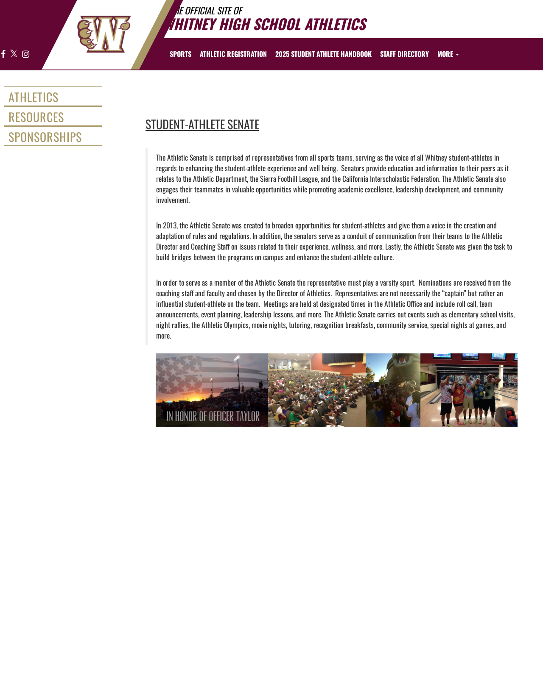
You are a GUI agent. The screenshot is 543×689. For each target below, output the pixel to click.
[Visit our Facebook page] (3, 54)
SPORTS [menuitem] (180, 54)
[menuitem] (233, 53)
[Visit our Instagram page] (25, 54)
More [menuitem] (448, 54)
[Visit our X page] (14, 54)
